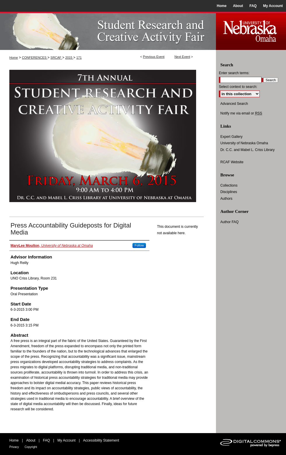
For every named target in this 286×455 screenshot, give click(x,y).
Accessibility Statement (101, 440)
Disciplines (228, 192)
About (30, 440)
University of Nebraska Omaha (244, 143)
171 (78, 57)
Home (13, 57)
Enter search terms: (234, 73)
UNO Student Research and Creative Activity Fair (108, 31)
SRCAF (56, 57)
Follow (139, 245)
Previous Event (154, 56)
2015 (69, 57)
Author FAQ (229, 222)
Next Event (182, 56)
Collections (229, 185)
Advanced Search (234, 104)
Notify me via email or (241, 113)
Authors (226, 199)
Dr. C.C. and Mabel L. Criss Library (247, 150)
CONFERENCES (34, 57)
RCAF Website (231, 162)
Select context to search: (238, 87)
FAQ (46, 440)
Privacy (14, 447)
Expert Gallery (231, 137)
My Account (66, 440)
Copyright (31, 447)
